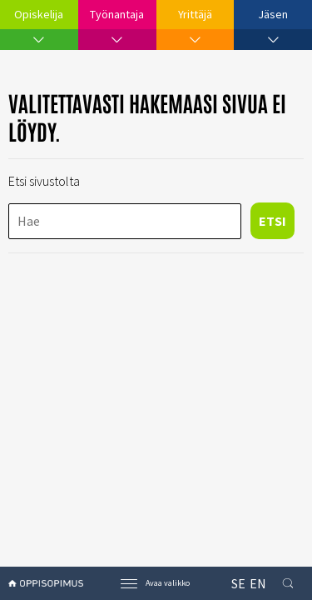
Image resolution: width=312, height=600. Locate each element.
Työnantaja (117, 14)
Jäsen (273, 14)
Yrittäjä (195, 14)
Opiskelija (38, 14)
